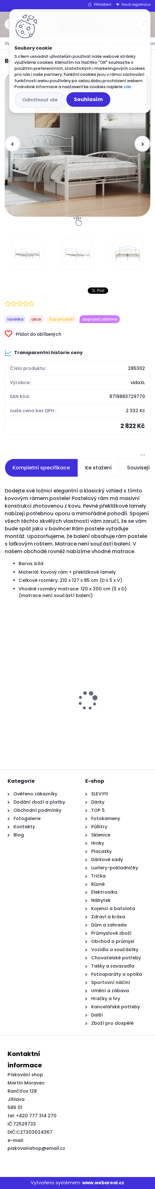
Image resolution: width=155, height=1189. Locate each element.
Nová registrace (136, 4)
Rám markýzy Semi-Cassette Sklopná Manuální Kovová (109, 711)
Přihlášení (102, 4)
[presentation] (12, 144)
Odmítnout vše (40, 100)
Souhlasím (88, 99)
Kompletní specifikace (41, 467)
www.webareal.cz (103, 1183)
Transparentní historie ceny (44, 352)
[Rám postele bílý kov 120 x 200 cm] (77, 143)
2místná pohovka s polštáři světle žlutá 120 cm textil (37, 711)
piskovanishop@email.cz (36, 1148)
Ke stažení (98, 467)
